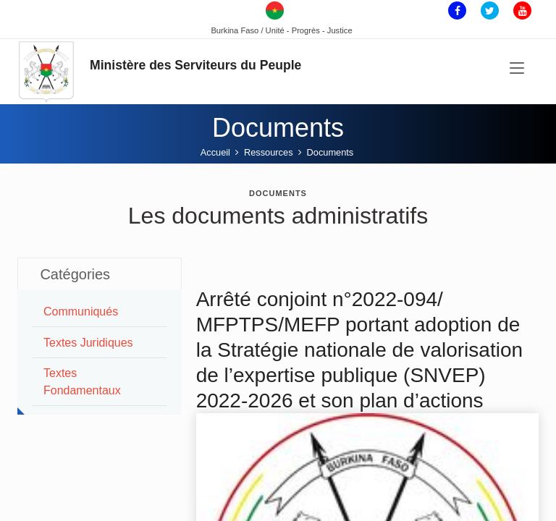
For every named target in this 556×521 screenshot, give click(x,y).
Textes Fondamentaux (82, 382)
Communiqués (80, 311)
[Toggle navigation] (517, 68)
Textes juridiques (88, 342)
